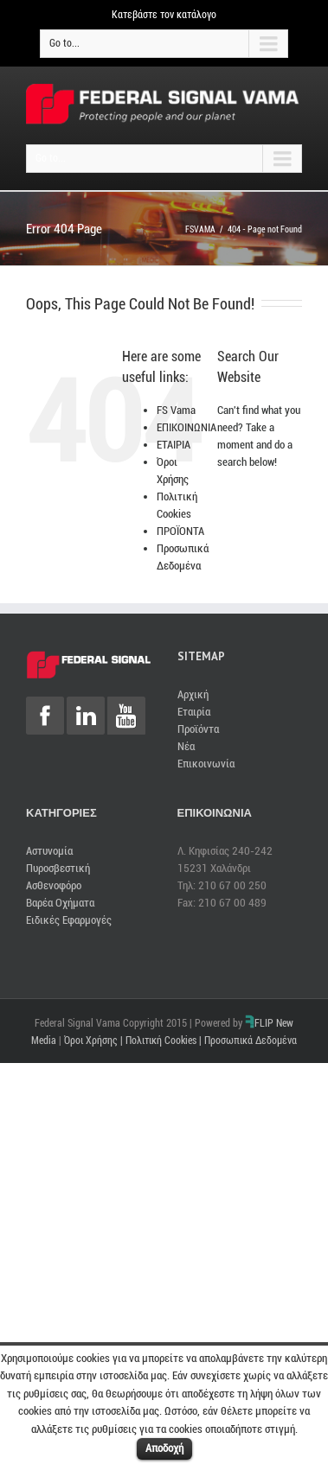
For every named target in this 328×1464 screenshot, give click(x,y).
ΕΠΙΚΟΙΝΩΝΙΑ (186, 427)
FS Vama (176, 410)
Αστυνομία (49, 850)
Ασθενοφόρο (53, 885)
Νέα (186, 746)
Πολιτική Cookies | (164, 1040)
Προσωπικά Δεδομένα (250, 1040)
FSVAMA (200, 229)
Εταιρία (193, 711)
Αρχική (193, 694)
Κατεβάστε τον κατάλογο (164, 15)
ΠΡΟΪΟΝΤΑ (180, 531)
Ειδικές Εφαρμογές (69, 919)
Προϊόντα (198, 728)
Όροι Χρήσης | (94, 1040)
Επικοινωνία (206, 763)
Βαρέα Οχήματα (60, 902)
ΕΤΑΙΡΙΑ (173, 444)
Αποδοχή (164, 1448)
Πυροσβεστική (58, 868)
